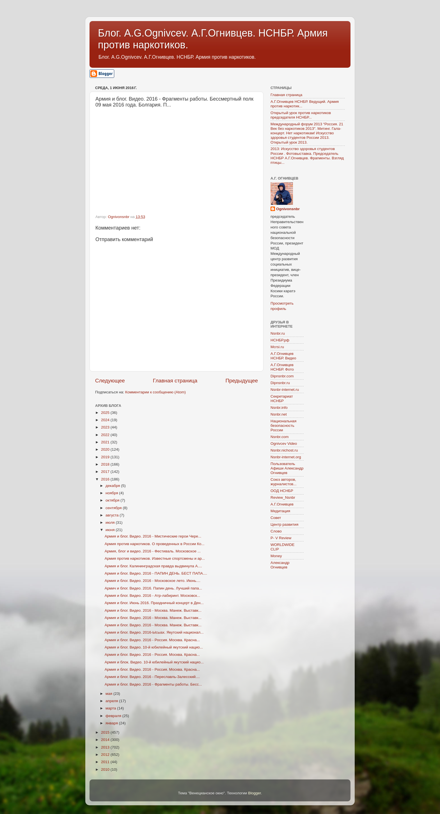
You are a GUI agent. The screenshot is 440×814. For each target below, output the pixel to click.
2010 (106, 769)
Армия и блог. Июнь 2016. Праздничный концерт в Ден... (154, 603)
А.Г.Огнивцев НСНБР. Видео (283, 356)
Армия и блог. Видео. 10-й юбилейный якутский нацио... (154, 647)
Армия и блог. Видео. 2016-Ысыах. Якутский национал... (154, 632)
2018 (106, 464)
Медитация (280, 511)
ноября (112, 493)
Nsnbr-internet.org (286, 457)
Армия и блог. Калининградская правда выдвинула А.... (153, 566)
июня (111, 530)
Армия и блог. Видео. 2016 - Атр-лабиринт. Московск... (152, 595)
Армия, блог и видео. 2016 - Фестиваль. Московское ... (153, 551)
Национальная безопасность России (283, 425)
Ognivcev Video (284, 443)
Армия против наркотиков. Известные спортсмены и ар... (155, 558)
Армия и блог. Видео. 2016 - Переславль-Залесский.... (152, 677)
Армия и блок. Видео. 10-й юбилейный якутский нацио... (154, 662)
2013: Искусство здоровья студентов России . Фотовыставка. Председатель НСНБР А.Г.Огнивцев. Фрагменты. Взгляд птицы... (307, 156)
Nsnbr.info (279, 407)
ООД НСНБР (282, 491)
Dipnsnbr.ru (280, 383)
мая (109, 693)
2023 (106, 427)
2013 (106, 747)
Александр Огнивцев (280, 565)
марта (111, 708)
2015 (106, 732)
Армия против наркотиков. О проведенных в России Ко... (155, 544)
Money (276, 556)
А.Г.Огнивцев (282, 504)
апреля (112, 701)
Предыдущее (241, 381)
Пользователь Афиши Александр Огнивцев (287, 468)
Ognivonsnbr (288, 209)
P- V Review (281, 538)
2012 (106, 754)
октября (113, 500)
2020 (106, 449)
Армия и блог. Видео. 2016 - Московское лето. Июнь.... (152, 581)
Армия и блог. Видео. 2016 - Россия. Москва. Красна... (152, 640)
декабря (113, 486)
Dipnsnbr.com (282, 376)
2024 (106, 420)
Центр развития (284, 524)
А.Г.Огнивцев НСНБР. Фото (282, 367)
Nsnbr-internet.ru (285, 389)
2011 (106, 762)
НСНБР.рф (280, 340)
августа (113, 515)
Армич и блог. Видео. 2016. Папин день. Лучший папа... (153, 588)
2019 (106, 457)
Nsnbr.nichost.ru (284, 450)
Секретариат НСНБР (282, 398)
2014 (106, 740)
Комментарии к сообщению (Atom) (155, 392)
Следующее (110, 381)
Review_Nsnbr (283, 497)
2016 (106, 479)
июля (111, 522)
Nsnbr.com (280, 437)
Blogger (254, 793)
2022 (106, 435)
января (112, 723)
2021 (106, 442)
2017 (106, 472)
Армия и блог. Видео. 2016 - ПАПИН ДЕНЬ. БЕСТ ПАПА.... (156, 573)
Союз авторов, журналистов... (283, 481)
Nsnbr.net (279, 414)
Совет (276, 518)
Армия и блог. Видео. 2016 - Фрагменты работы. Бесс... (153, 684)
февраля (114, 716)
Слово (276, 531)
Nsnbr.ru (278, 333)
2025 (106, 413)
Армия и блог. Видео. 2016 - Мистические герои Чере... (153, 536)
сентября (114, 508)
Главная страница (175, 381)
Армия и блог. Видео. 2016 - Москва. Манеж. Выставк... (153, 610)
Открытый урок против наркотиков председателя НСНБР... (301, 115)
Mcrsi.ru (277, 347)
